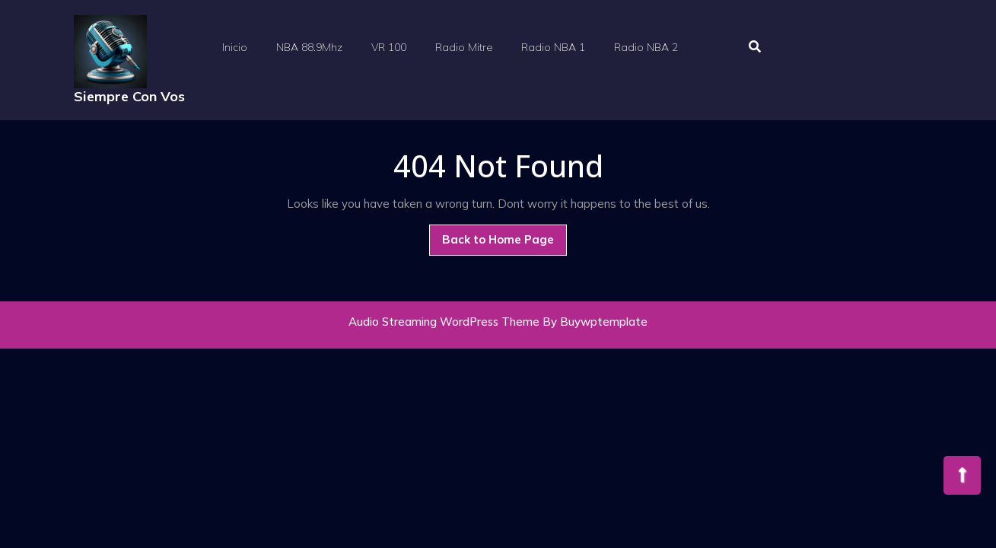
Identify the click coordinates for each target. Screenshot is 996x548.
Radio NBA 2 (646, 47)
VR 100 (388, 47)
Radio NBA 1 (553, 47)
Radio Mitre (463, 47)
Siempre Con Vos (129, 96)
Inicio (234, 47)
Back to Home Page (504, 236)
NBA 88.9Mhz (309, 47)
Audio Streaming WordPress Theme (443, 321)
